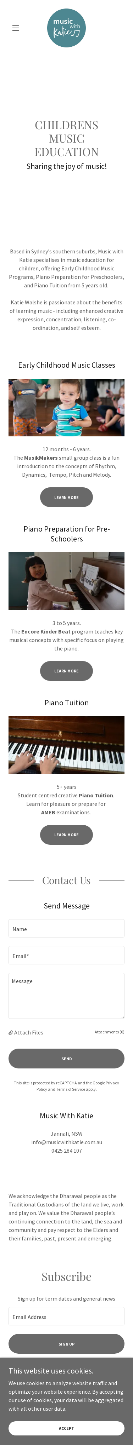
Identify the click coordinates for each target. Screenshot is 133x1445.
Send (66, 1058)
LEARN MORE (66, 670)
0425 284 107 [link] (66, 1150)
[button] (17, 28)
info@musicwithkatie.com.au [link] (66, 1142)
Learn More (66, 497)
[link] (66, 27)
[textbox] (66, 928)
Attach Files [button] (28, 1032)
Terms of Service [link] (70, 1089)
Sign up (66, 1344)
